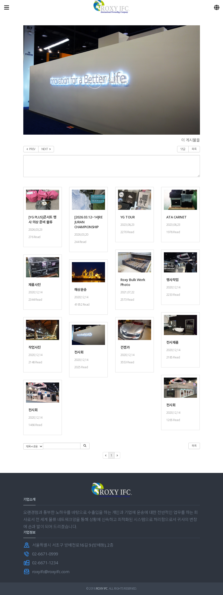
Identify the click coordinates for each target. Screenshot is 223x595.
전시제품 (172, 342)
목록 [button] (194, 446)
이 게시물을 (190, 140)
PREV (30, 149)
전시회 (79, 352)
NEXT (46, 149)
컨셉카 (125, 347)
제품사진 (34, 284)
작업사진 (34, 347)
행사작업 (172, 279)
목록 (194, 149)
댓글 (182, 149)
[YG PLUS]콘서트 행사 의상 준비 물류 (42, 219)
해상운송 (80, 289)
